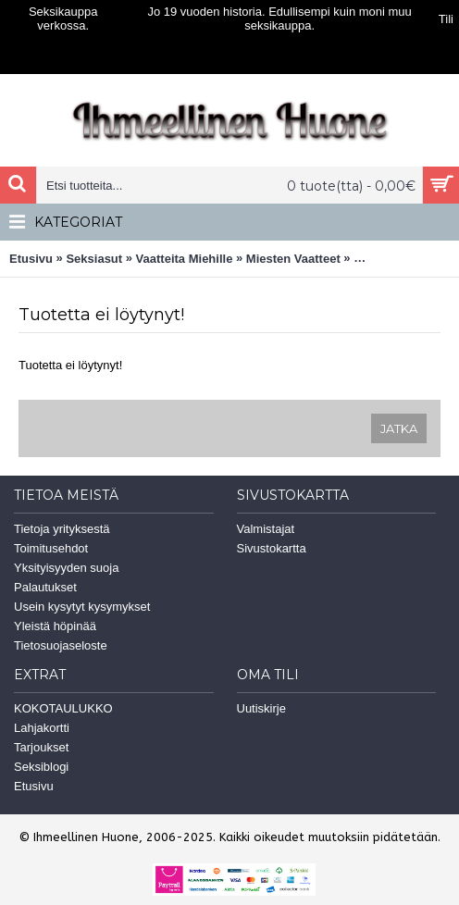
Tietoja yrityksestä (62, 529)
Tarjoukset (41, 747)
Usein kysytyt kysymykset (82, 607)
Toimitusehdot (51, 548)
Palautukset (45, 587)
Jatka (398, 428)
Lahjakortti (41, 728)
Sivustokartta (271, 548)
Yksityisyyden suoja (66, 568)
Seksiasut (94, 259)
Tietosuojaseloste (60, 645)
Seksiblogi (41, 767)
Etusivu (31, 259)
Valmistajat (266, 529)
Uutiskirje (261, 708)
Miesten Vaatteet (293, 259)
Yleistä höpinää (55, 626)
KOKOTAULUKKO (63, 708)
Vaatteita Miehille (184, 259)
